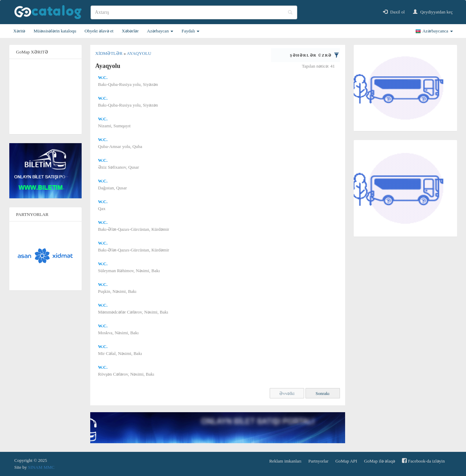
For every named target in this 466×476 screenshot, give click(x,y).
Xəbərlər (130, 30)
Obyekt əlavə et (98, 30)
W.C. (103, 77)
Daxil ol (394, 11)
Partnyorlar (318, 461)
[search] (194, 12)
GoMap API (346, 461)
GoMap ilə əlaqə (379, 461)
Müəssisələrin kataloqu (54, 30)
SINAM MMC (41, 467)
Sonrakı (322, 393)
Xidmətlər (109, 53)
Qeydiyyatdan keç (433, 11)
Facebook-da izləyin (423, 461)
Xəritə (19, 30)
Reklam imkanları (285, 461)
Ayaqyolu (139, 53)
